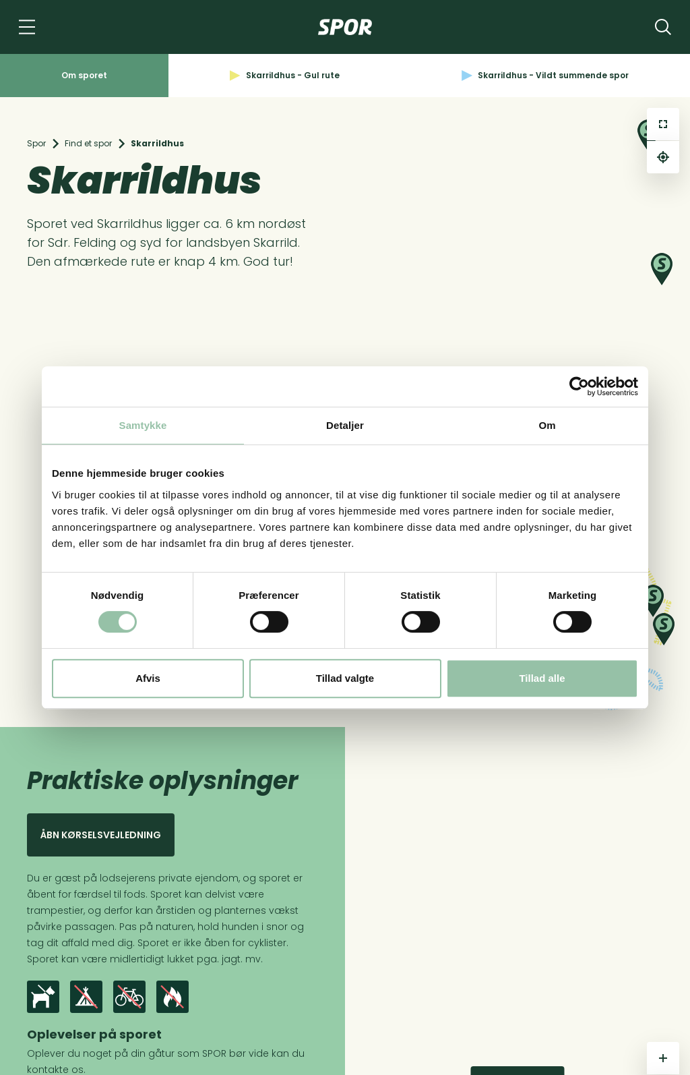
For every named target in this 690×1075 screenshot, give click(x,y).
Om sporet (84, 75)
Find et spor (88, 143)
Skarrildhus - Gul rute (285, 75)
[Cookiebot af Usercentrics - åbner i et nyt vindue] (579, 386)
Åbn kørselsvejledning (100, 835)
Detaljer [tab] (345, 425)
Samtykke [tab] (143, 425)
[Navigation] (27, 27)
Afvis (147, 678)
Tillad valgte (345, 678)
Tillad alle (542, 678)
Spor (36, 143)
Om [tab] (546, 425)
